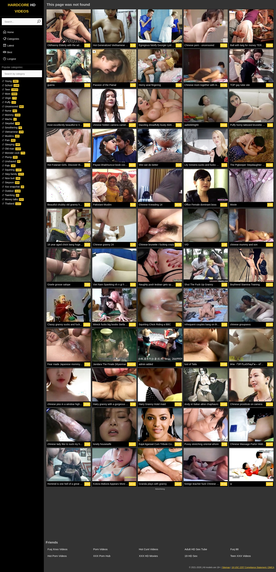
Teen (10, 89)
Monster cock (13, 152)
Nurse (9, 110)
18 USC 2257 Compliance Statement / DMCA (253, 567)
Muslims (11, 136)
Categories (11, 39)
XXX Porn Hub (102, 555)
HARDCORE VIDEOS (22, 8)
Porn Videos (100, 549)
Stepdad (11, 123)
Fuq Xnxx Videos (57, 549)
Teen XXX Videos (240, 555)
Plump (10, 157)
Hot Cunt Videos (148, 549)
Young (10, 81)
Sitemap (226, 567)
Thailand (11, 203)
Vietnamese (13, 131)
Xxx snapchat (13, 186)
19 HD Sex (191, 555)
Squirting (11, 169)
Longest (9, 59)
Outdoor (11, 190)
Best (7, 52)
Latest (8, 45)
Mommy (11, 114)
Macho (9, 119)
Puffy (9, 102)
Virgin (9, 98)
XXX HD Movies (148, 555)
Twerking (10, 195)
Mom (9, 93)
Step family (13, 174)
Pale (8, 165)
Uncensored (13, 106)
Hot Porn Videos (57, 555)
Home (8, 32)
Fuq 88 (234, 549)
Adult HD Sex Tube (196, 549)
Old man (11, 148)
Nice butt (11, 178)
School (10, 85)
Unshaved (11, 161)
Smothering (12, 127)
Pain (8, 140)
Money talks (13, 199)
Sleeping (11, 144)
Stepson (11, 182)
